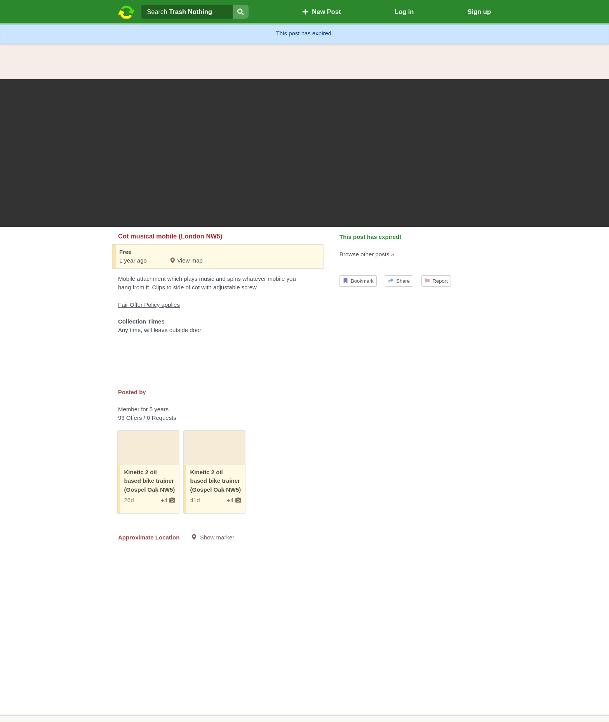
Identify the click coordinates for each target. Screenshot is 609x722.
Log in (404, 11)
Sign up (479, 11)
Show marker (217, 537)
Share (399, 281)
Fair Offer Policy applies (149, 304)
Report (436, 281)
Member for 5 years (304, 414)
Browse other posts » (366, 254)
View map (186, 260)
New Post (321, 11)
